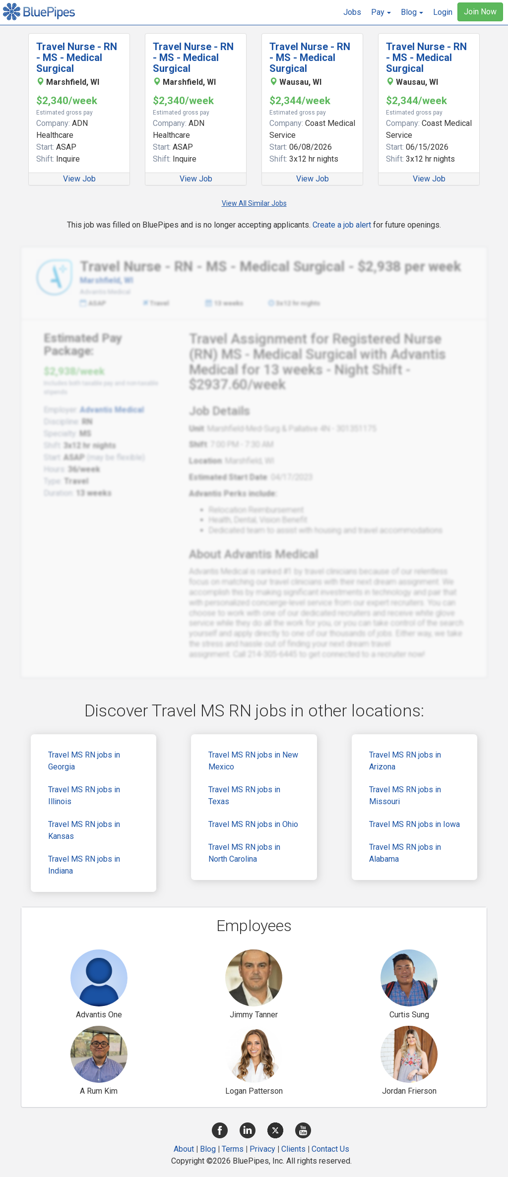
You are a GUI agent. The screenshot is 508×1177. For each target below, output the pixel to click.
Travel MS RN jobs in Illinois (84, 795)
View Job (79, 178)
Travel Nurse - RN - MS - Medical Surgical (76, 57)
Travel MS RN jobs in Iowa (414, 824)
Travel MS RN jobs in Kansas (84, 830)
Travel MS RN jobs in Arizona (405, 760)
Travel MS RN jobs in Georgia (84, 760)
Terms (233, 1149)
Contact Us (330, 1149)
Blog (208, 1149)
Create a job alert (342, 225)
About (184, 1149)
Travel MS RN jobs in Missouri (405, 795)
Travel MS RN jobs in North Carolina (244, 853)
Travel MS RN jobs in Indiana (84, 865)
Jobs (352, 12)
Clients (293, 1149)
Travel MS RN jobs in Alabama (405, 853)
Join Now (480, 11)
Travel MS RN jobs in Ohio (253, 824)
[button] (381, 12)
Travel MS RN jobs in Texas (244, 795)
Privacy (262, 1149)
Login (442, 12)
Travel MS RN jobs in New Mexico (253, 760)
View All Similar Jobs (254, 203)
